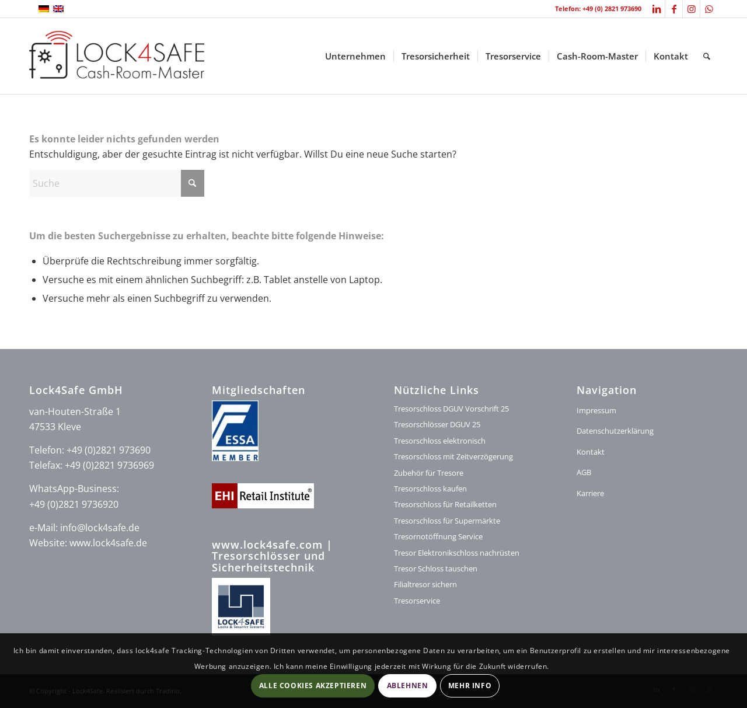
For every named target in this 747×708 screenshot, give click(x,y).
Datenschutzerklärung (615, 431)
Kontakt (591, 452)
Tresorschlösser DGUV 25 (437, 424)
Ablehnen (407, 685)
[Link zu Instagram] (691, 9)
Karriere (590, 493)
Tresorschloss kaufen (430, 488)
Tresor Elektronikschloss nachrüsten (456, 552)
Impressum (596, 410)
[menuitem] (355, 56)
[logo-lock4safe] (116, 56)
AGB (584, 472)
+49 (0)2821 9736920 (73, 504)
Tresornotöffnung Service (438, 536)
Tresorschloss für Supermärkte (447, 520)
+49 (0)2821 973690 (109, 450)
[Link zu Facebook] (673, 9)
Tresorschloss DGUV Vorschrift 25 (451, 408)
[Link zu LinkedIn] (656, 9)
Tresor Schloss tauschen (435, 568)
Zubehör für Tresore (428, 473)
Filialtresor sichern (425, 584)
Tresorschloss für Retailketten (445, 504)
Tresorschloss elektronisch (440, 440)
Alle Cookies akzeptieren (312, 685)
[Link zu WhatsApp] (709, 9)
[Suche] (707, 56)
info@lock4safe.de (99, 527)
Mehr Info (469, 685)
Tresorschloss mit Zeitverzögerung (453, 456)
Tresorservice (417, 600)
